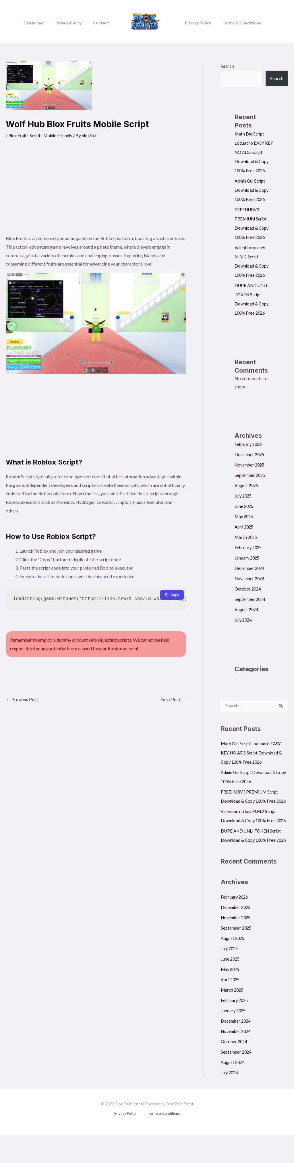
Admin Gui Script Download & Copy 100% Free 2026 (252, 190)
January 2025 (248, 557)
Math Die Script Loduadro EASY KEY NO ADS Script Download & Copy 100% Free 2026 (254, 152)
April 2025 (245, 526)
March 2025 (247, 537)
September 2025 (251, 475)
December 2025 (251, 454)
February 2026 (249, 444)
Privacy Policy (127, 1141)
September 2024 (251, 599)
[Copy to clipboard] (171, 595)
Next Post (172, 700)
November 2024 (251, 578)
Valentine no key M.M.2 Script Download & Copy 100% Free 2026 (250, 830)
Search (227, 66)
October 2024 (249, 588)
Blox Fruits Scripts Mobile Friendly (42, 135)
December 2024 (251, 568)
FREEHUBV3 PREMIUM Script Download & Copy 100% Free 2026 (252, 801)
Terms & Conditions (161, 1141)
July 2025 (244, 495)
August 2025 (247, 485)
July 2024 (244, 619)
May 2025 (245, 516)
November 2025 (251, 464)
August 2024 (247, 609)
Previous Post (22, 700)
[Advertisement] (96, 191)
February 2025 (249, 547)
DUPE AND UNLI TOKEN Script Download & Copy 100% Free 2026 (253, 859)
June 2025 (245, 506)
